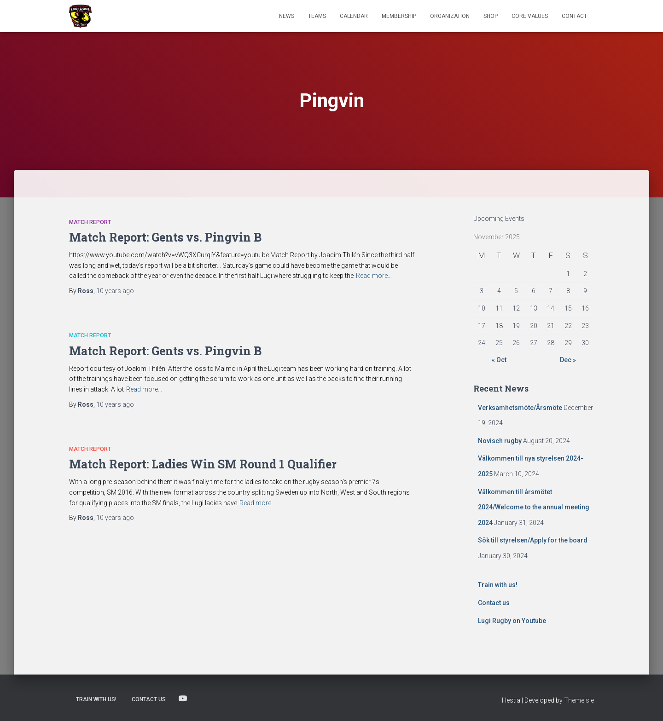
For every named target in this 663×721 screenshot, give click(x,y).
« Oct (499, 359)
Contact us (494, 602)
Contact (574, 16)
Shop (490, 16)
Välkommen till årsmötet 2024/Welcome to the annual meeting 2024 (533, 507)
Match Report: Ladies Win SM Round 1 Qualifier (203, 464)
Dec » (568, 359)
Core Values (530, 16)
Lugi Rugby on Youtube (512, 620)
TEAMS (317, 16)
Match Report (90, 222)
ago (115, 290)
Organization (450, 16)
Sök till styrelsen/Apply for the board (532, 540)
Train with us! (498, 584)
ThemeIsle (579, 700)
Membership (399, 16)
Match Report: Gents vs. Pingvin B (165, 237)
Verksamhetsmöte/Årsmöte (520, 407)
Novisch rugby (500, 440)
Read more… (374, 275)
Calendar (354, 16)
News (286, 16)
